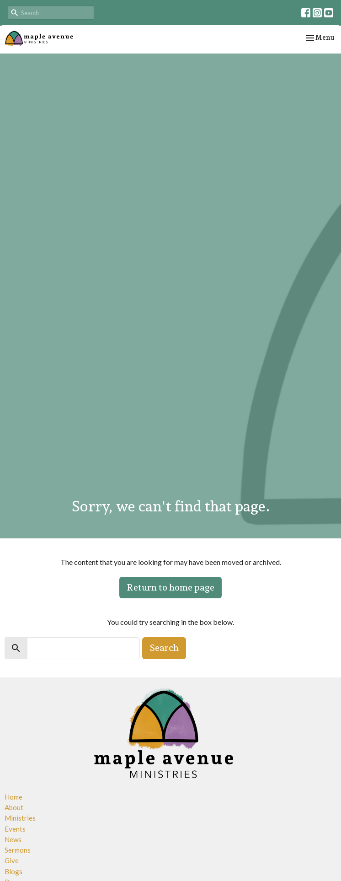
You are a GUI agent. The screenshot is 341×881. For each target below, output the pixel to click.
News (13, 839)
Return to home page (170, 587)
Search (164, 647)
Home (13, 797)
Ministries (20, 818)
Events (15, 829)
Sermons (18, 850)
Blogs (13, 871)
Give (12, 860)
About (14, 807)
